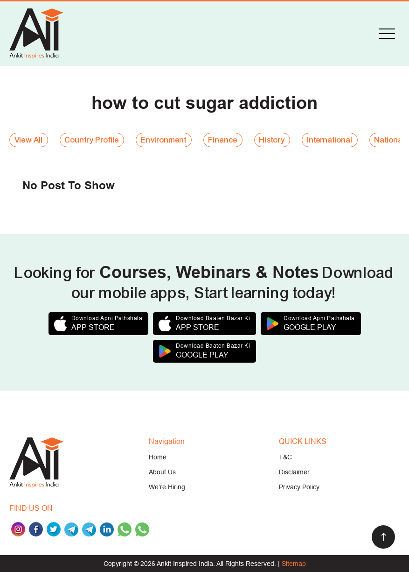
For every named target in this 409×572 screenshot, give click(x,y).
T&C (285, 457)
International (330, 140)
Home (157, 457)
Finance (222, 140)
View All (28, 140)
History (272, 140)
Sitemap (294, 563)
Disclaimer (294, 472)
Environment (164, 140)
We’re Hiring (167, 487)
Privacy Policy (299, 487)
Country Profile (92, 140)
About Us (162, 472)
